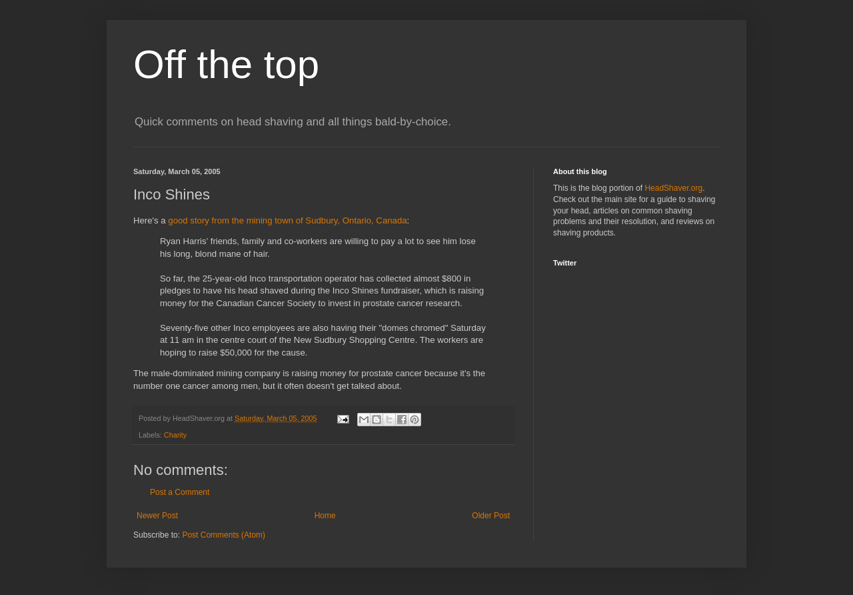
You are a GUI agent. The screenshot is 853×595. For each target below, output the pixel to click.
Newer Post (157, 515)
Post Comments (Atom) (223, 535)
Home (325, 515)
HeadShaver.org (673, 188)
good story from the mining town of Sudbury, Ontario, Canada (287, 220)
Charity (175, 435)
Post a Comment (179, 492)
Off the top (226, 64)
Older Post (491, 515)
